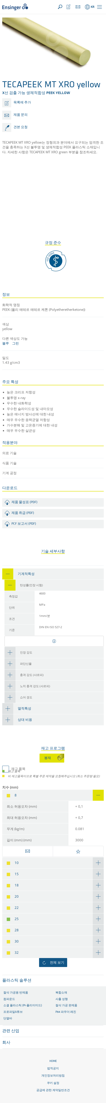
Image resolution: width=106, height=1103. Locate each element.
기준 (12, 630)
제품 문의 (20, 115)
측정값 (13, 596)
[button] (99, 7)
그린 (15, 343)
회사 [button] (6, 1043)
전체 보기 (57, 962)
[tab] (53, 573)
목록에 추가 (22, 102)
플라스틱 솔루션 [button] (16, 980)
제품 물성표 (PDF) (24, 502)
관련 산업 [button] (10, 1031)
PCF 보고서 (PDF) (23, 524)
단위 (12, 607)
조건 (12, 619)
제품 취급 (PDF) (22, 513)
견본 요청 (20, 127)
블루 (5, 343)
